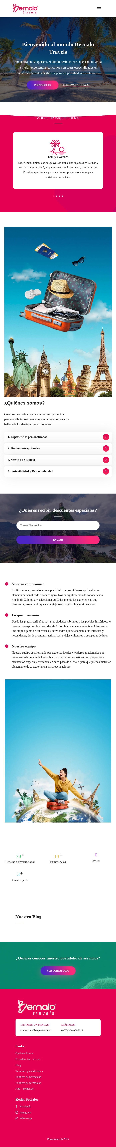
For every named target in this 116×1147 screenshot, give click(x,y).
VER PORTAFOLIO (58, 970)
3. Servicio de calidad (21, 459)
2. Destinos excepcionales (24, 448)
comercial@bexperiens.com (36, 1030)
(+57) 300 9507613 (72, 1030)
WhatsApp (26, 1118)
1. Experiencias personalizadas (27, 437)
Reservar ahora (76, 85)
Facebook (25, 1106)
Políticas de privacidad (28, 1076)
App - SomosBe (25, 1088)
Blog (18, 1065)
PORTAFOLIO (42, 85)
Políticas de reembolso (28, 1082)
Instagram (25, 1112)
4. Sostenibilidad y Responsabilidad (30, 471)
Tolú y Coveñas (58, 157)
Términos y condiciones (29, 1071)
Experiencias (23, 1059)
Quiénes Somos (24, 1053)
